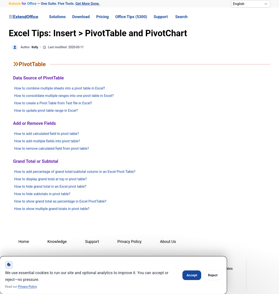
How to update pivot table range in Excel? (46, 110)
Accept (192, 275)
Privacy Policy (129, 241)
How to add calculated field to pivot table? (46, 134)
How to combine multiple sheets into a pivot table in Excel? (59, 88)
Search (181, 16)
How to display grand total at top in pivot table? (50, 179)
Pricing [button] (102, 16)
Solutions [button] (57, 16)
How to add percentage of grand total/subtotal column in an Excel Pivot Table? (74, 172)
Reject (213, 275)
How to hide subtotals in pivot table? (42, 194)
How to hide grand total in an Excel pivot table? (50, 186)
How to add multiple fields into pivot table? (47, 141)
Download (81, 16)
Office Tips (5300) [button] (131, 16)
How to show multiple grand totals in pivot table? (51, 209)
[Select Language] (250, 3)
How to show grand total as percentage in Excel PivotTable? (60, 201)
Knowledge (57, 241)
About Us (168, 241)
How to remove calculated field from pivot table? (51, 148)
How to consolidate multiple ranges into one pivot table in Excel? (64, 96)
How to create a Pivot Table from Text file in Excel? (53, 103)
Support (161, 16)
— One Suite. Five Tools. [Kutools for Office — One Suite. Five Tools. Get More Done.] (54, 3)
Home (24, 241)
